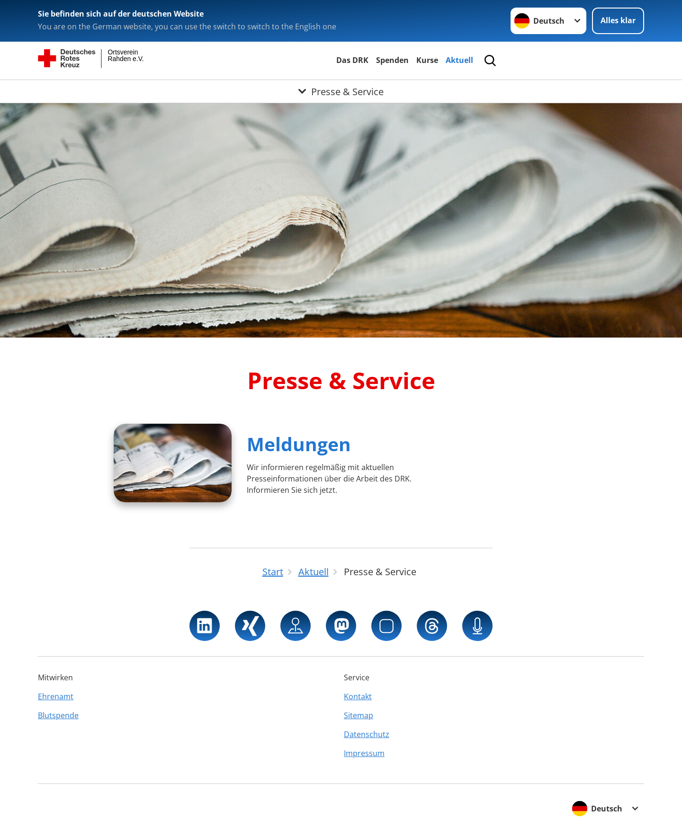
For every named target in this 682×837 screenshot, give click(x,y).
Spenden (392, 60)
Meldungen (299, 443)
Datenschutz (366, 734)
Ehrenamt (55, 696)
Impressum (364, 753)
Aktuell (459, 60)
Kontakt (358, 696)
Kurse (427, 60)
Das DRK (352, 60)
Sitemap (358, 715)
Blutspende (58, 715)
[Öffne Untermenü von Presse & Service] (341, 91)
